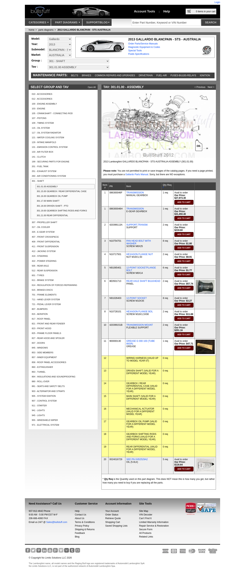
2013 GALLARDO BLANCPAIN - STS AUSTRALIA (83, 30)
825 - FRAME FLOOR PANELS (46, 333)
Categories (39, 23)
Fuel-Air (161, 75)
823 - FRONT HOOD (41, 328)
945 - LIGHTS (38, 415)
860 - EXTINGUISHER (42, 367)
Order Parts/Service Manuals (143, 43)
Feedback (80, 533)
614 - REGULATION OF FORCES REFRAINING (54, 285)
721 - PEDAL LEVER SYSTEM (46, 304)
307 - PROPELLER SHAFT (44, 222)
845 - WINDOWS (40, 348)
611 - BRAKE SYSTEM (43, 280)
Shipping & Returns (85, 529)
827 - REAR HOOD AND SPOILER (48, 338)
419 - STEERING (40, 256)
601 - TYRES (38, 275)
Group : (36, 60)
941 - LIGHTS (38, 410)
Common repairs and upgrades (115, 75)
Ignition (205, 75)
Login (217, 2)
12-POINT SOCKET (136, 298)
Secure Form (145, 529)
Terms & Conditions (85, 522)
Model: (35, 38)
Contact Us (80, 514)
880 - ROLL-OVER (40, 381)
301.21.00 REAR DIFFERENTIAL (52, 215)
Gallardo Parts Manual (136, 174)
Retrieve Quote (113, 518)
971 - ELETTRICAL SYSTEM (45, 425)
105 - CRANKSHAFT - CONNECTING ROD (52, 113)
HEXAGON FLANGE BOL (139, 311)
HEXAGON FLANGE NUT (139, 254)
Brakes (86, 75)
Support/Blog (97, 23)
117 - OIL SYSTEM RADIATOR (46, 133)
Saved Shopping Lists (116, 525)
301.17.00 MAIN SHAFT (48, 201)
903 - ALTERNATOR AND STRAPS (48, 391)
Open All (92, 87)
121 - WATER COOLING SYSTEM (48, 137)
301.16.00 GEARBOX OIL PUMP (52, 196)
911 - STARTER (39, 405)
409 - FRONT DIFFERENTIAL (46, 241)
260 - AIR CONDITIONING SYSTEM (49, 176)
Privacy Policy (82, 525)
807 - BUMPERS (40, 309)
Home (31, 30)
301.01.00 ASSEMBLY (47, 186)
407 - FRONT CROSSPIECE (45, 237)
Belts (74, 75)
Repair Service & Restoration (154, 525)
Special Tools (135, 50)
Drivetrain (146, 75)
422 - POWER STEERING (44, 261)
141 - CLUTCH (39, 157)
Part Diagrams (67, 23)
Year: (34, 44)
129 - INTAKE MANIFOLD (44, 142)
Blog (77, 536)
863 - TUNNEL (39, 372)
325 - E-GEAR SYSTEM (43, 232)
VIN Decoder (145, 514)
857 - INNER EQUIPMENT (44, 357)
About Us (79, 518)
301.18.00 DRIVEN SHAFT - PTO (52, 206)
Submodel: (38, 49)
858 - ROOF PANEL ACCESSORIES (49, 362)
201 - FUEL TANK (40, 166)
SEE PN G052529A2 (137, 459)
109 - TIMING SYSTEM (43, 123)
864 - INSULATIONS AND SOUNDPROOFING (53, 376)
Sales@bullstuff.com (56, 522)
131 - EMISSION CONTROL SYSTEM (50, 147)
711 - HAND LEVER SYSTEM (46, 299)
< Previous (199, 87)
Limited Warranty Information (154, 522)
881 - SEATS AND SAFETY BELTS (48, 386)
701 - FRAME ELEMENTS (44, 295)
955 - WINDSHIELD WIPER (45, 420)
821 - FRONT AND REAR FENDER (48, 323)
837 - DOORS (38, 343)
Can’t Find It (145, 518)
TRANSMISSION (135, 192)
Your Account (112, 511)
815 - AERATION (40, 314)
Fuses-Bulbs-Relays (183, 75)
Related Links (146, 536)
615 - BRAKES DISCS (42, 290)
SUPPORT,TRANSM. (137, 224)
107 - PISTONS (39, 118)
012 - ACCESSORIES (42, 99)
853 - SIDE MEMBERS (42, 352)
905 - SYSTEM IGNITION (44, 396)
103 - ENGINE (38, 108)
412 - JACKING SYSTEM (44, 251)
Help (166, 11)
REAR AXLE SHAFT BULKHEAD (143, 281)
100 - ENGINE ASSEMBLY (44, 104)
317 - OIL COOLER (41, 227)
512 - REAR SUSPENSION (44, 270)
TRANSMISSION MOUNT (139, 325)
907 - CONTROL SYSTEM (44, 401)
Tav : (34, 66)
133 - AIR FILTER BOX (42, 152)
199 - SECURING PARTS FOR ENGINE (50, 161)
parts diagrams (45, 30)
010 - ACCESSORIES (42, 94)
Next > (211, 87)
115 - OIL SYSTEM (41, 128)
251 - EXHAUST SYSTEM (44, 171)
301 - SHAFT (38, 181)
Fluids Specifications (138, 54)
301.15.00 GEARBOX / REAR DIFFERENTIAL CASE (62, 191)
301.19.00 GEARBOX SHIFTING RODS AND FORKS (62, 210)
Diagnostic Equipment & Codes (144, 47)
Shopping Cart (112, 522)
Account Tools (144, 11)
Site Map (143, 511)
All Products (145, 533)
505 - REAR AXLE (40, 266)
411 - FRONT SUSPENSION (45, 246)
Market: (36, 54)
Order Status (111, 514)
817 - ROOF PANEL (41, 319)
